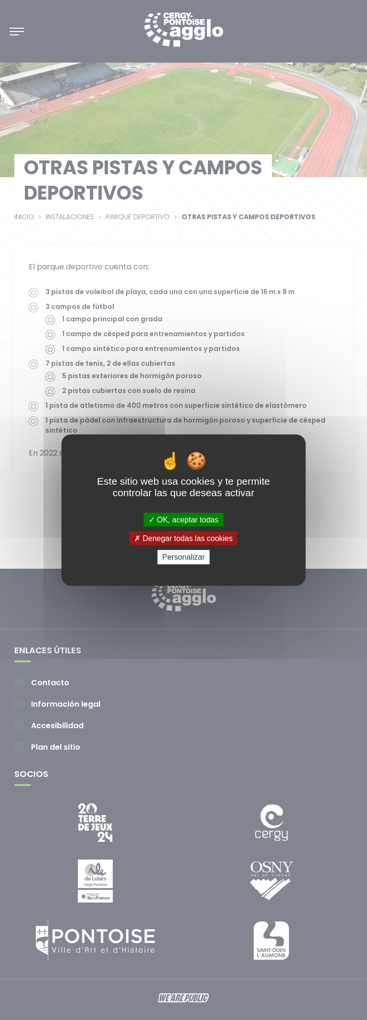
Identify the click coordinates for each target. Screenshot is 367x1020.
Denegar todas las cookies (183, 538)
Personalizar (183, 557)
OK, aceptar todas (183, 520)
